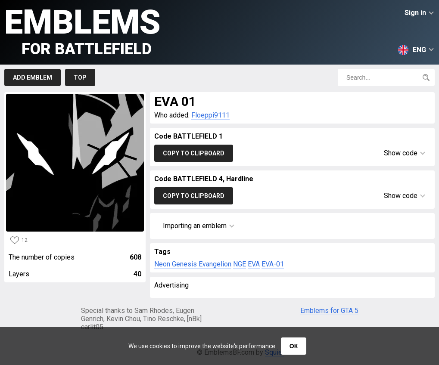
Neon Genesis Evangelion (192, 264)
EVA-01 (273, 264)
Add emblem (32, 77)
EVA (254, 264)
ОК (294, 346)
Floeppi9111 (210, 115)
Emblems (82, 30)
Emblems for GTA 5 (329, 310)
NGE (239, 264)
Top (80, 77)
